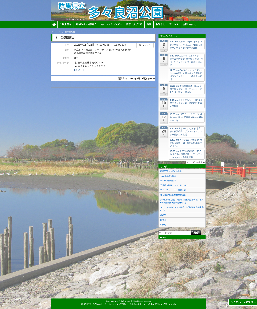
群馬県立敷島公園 (168, 180)
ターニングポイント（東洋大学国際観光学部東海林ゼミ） (181, 208)
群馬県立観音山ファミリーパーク (175, 185)
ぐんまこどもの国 (168, 176)
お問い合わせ (190, 24)
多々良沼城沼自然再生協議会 (173, 195)
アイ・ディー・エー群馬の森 (173, 190)
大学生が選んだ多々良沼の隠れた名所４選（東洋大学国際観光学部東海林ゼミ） (181, 201)
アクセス (173, 24)
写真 (149, 24)
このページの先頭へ (244, 302)
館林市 (163, 220)
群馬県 (163, 215)
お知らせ (160, 24)
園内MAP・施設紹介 (86, 24)
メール (79, 70)
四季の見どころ (134, 24)
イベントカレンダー (111, 24)
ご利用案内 (65, 24)
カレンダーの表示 (196, 162)
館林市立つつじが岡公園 (171, 171)
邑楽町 (163, 224)
